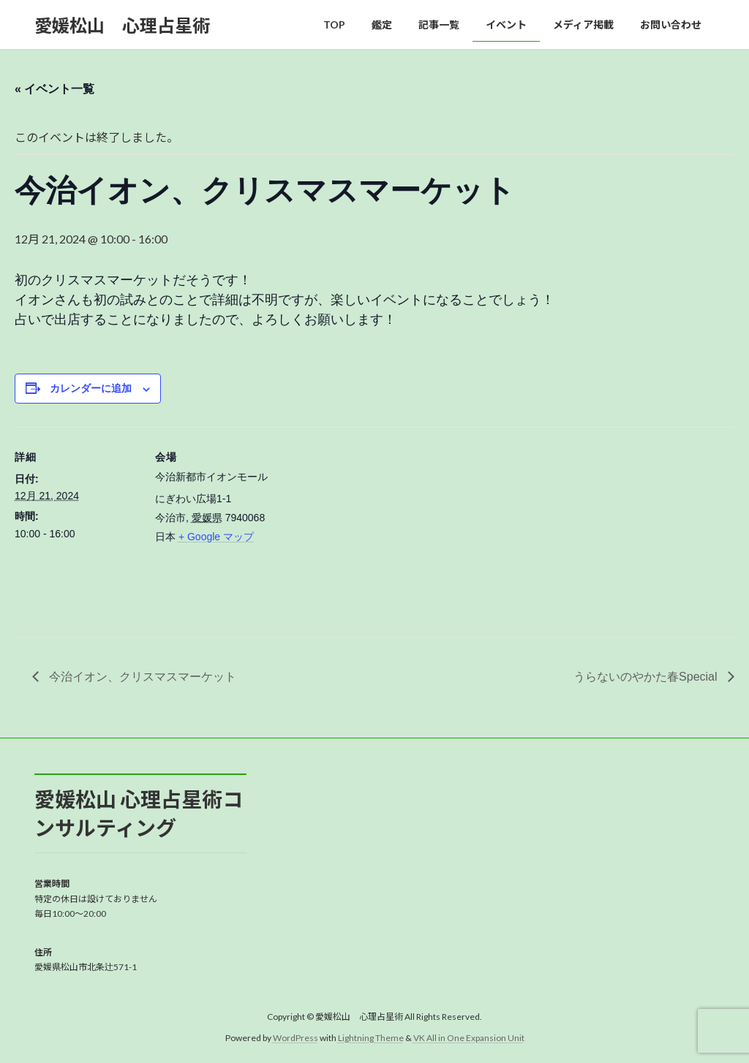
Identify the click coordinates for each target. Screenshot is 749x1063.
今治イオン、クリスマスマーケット (141, 676)
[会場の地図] (373, 528)
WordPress (295, 1037)
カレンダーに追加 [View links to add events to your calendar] (91, 388)
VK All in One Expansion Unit (468, 1037)
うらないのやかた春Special (646, 676)
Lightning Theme (371, 1037)
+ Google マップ (216, 536)
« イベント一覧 (54, 89)
